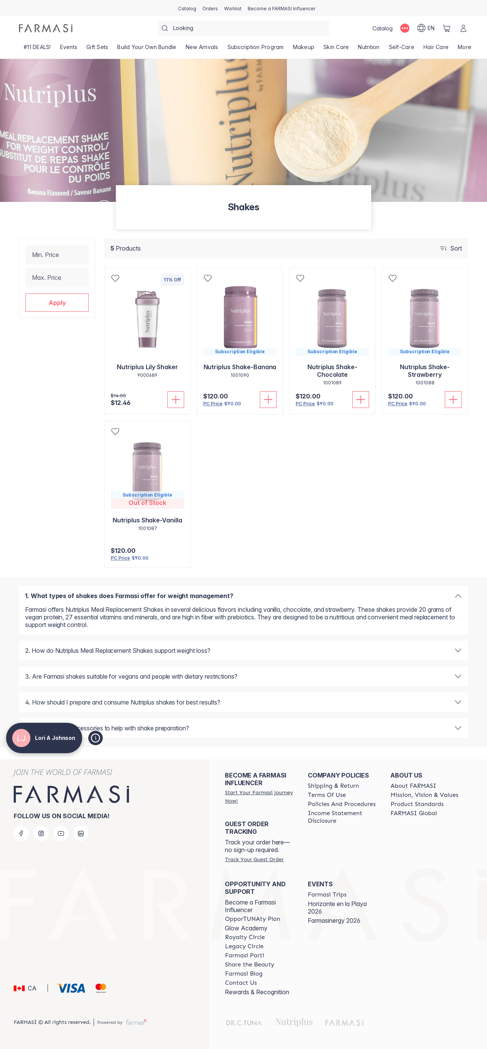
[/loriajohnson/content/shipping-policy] (333, 786)
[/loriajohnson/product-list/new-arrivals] (202, 49)
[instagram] (41, 833)
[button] (57, 303)
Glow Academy (246, 928)
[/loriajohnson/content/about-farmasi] (413, 786)
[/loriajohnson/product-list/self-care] (401, 49)
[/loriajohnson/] (45, 28)
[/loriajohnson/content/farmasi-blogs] (244, 974)
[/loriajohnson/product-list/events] (69, 49)
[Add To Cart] (175, 399)
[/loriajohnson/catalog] (187, 8)
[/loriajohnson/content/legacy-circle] (244, 946)
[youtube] (60, 833)
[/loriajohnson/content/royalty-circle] (245, 937)
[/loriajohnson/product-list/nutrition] (368, 49)
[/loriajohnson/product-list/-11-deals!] (37, 49)
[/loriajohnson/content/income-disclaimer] (342, 817)
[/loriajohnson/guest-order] (254, 859)
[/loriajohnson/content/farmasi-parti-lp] (244, 955)
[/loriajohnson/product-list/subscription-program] (255, 49)
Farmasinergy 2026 (334, 920)
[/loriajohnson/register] (210, 8)
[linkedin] (80, 833)
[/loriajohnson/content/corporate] (413, 813)
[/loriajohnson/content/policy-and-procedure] (342, 804)
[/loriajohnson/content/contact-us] (241, 983)
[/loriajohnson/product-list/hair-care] (436, 49)
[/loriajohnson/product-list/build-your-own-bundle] (147, 49)
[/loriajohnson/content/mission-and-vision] (424, 795)
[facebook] (21, 833)
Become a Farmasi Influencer (250, 906)
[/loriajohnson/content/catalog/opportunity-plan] (252, 919)
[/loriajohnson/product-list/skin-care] (336, 49)
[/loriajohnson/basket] (446, 28)
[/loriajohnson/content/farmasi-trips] (327, 894)
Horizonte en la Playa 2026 (337, 907)
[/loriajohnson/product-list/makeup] (303, 49)
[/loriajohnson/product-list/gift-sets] (97, 49)
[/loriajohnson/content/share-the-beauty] (249, 964)
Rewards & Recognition (257, 992)
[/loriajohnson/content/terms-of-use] (327, 795)
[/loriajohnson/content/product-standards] (417, 804)
